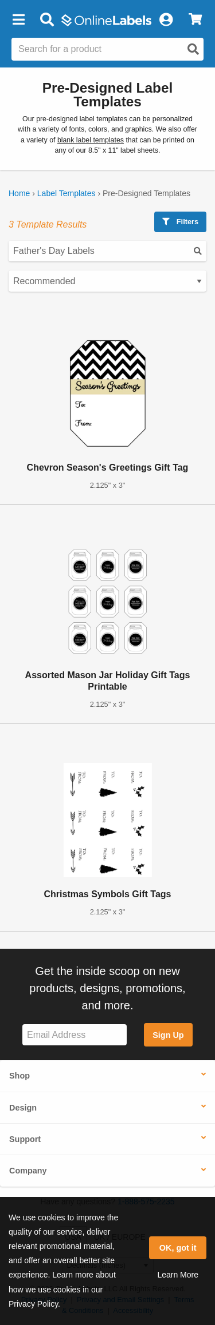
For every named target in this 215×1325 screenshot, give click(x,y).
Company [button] (28, 1170)
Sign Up (168, 1035)
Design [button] (23, 1107)
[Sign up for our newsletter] (74, 1034)
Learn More (177, 1274)
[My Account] (165, 20)
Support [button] (25, 1139)
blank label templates (90, 140)
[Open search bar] (46, 20)
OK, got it (178, 1247)
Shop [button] (19, 1075)
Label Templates (66, 193)
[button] (18, 20)
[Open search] (193, 49)
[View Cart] (195, 20)
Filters (180, 221)
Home (19, 193)
